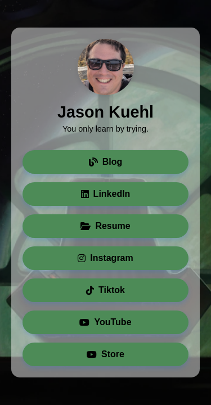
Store (105, 354)
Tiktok (105, 290)
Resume (105, 226)
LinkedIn (106, 194)
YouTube (105, 322)
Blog (106, 161)
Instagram (105, 258)
